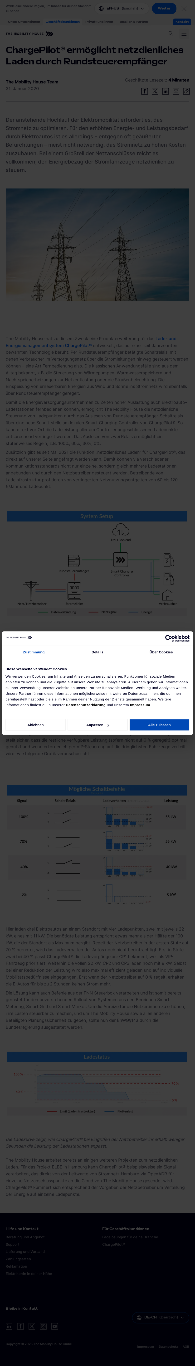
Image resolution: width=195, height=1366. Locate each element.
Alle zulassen (159, 725)
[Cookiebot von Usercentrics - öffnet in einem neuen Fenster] (169, 638)
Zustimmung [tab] (34, 652)
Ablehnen (35, 725)
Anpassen (97, 725)
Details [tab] (97, 652)
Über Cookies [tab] (161, 652)
